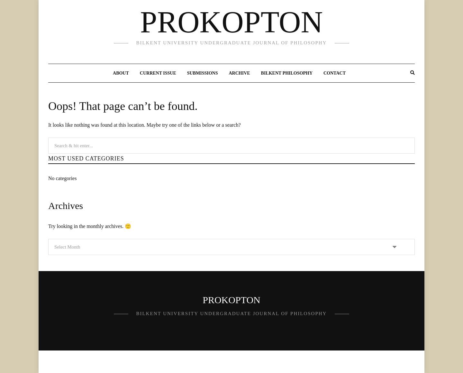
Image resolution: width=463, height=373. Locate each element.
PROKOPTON (231, 22)
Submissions (202, 73)
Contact (334, 73)
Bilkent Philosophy (287, 73)
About (121, 73)
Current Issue (158, 73)
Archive (239, 73)
